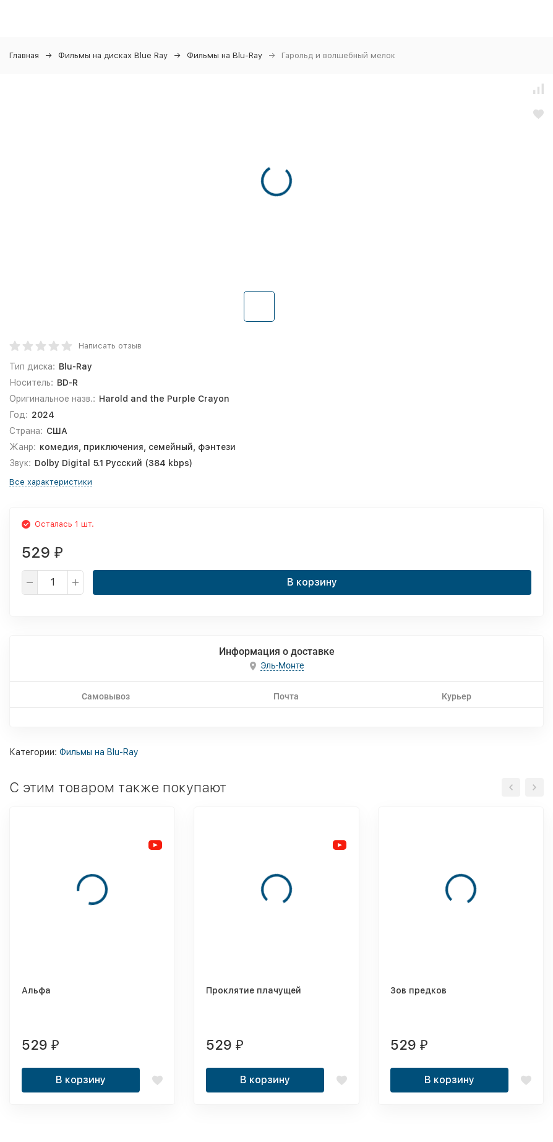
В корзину (312, 582)
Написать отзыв (110, 345)
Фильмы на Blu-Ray (224, 55)
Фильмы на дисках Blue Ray (113, 55)
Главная (24, 55)
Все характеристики (50, 482)
